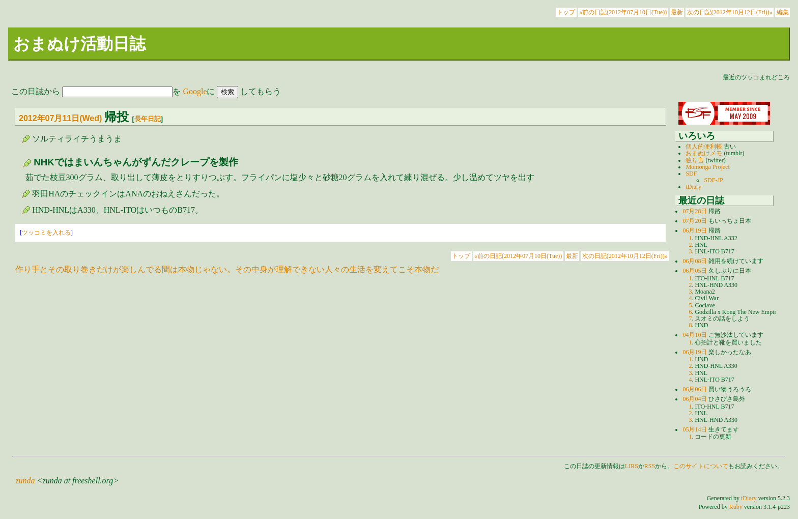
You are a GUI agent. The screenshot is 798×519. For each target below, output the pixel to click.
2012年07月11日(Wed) (60, 118)
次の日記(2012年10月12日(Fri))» (730, 12)
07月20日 (694, 220)
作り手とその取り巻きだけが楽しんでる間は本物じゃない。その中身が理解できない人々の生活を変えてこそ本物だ (227, 269)
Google (195, 91)
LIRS (631, 466)
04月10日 (694, 334)
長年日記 (147, 119)
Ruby (736, 506)
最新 (677, 12)
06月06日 (694, 389)
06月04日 (694, 398)
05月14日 (694, 429)
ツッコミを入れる (46, 232)
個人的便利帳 (704, 146)
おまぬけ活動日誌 (79, 44)
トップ (566, 12)
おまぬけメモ (704, 153)
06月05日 (694, 270)
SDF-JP (713, 180)
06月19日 (694, 230)
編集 (783, 12)
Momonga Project (707, 166)
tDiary (693, 186)
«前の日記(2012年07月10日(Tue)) (623, 12)
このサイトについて (700, 466)
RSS (649, 466)
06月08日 (694, 261)
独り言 (695, 160)
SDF (691, 173)
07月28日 (694, 211)
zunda (25, 480)
